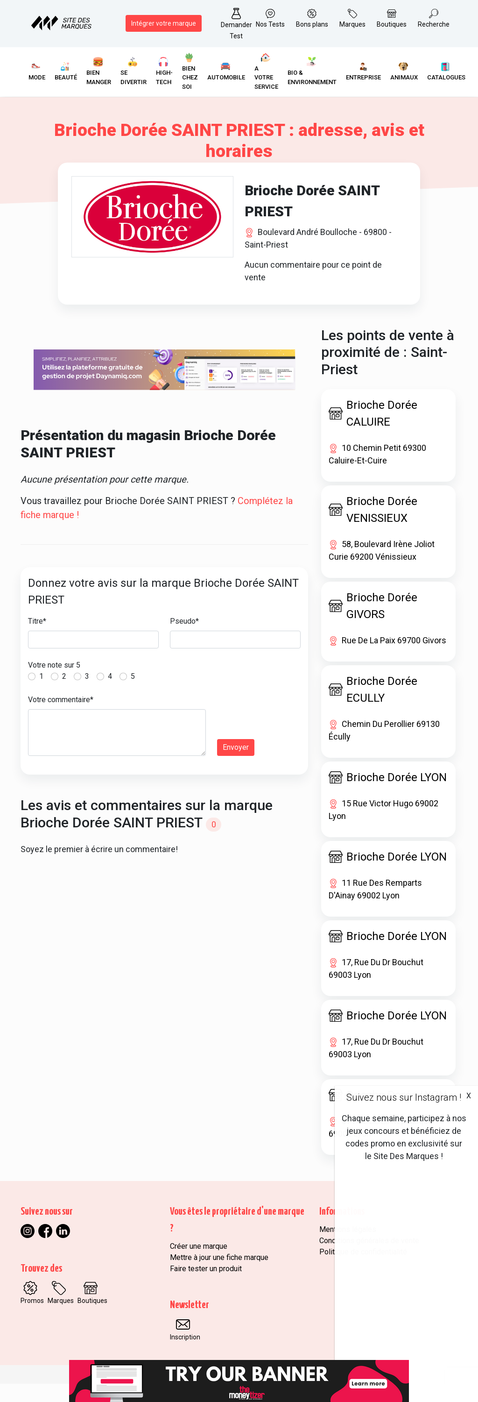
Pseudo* (184, 639)
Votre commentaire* (60, 717)
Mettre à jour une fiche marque (219, 1275)
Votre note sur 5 (54, 683)
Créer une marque (198, 1264)
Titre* (37, 639)
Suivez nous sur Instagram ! (403, 1097)
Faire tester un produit (206, 1286)
